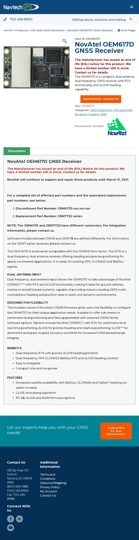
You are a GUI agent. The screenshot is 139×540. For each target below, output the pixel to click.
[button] (131, 19)
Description (17, 151)
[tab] (17, 151)
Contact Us (16, 462)
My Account (48, 491)
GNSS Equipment (101, 110)
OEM (103, 114)
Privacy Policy (50, 487)
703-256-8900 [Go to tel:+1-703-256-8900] (21, 19)
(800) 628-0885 (18, 486)
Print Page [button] (126, 30)
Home (8, 30)
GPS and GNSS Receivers (47, 30)
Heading (93, 114)
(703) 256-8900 (18, 490)
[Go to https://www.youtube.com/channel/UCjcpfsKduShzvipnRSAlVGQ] (10, 527)
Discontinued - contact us (101, 99)
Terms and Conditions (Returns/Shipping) (53, 479)
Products (21, 30)
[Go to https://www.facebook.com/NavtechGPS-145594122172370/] (10, 518)
